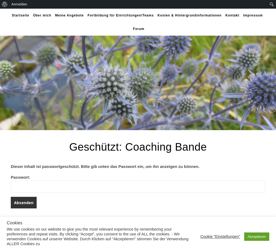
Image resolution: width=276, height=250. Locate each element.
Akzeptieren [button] (256, 237)
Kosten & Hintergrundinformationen (190, 15)
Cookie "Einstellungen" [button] (220, 236)
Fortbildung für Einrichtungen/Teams (121, 15)
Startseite (20, 15)
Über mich (42, 15)
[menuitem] (4, 4)
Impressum (253, 15)
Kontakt (232, 15)
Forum (138, 29)
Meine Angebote (69, 15)
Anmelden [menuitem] (19, 4)
